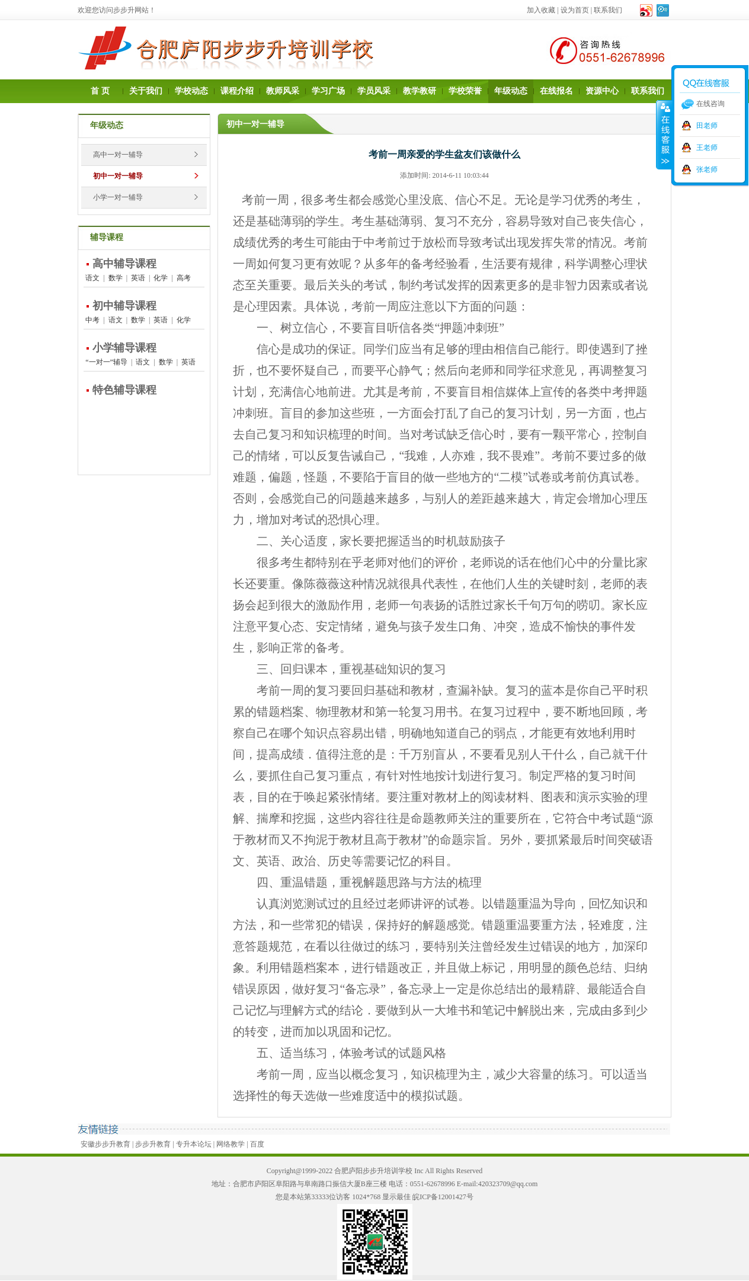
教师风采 (282, 91)
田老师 (707, 125)
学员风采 (373, 91)
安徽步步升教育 (105, 1144)
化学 (160, 278)
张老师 (707, 169)
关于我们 (145, 91)
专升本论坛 (194, 1144)
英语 (138, 278)
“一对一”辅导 (106, 362)
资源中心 (602, 91)
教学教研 (419, 91)
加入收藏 (541, 10)
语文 (92, 278)
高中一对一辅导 (118, 154)
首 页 (100, 91)
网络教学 (230, 1144)
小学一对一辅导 (118, 197)
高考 (184, 278)
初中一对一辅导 (118, 176)
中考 (92, 320)
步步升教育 (153, 1144)
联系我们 (608, 10)
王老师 (707, 147)
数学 (115, 278)
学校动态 (191, 91)
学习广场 (328, 91)
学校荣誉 (465, 91)
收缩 (664, 134)
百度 (257, 1144)
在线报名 (556, 91)
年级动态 (510, 91)
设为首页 (575, 10)
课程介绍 (237, 91)
